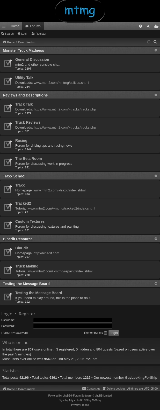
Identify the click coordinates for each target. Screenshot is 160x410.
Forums (35, 26)
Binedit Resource (18, 239)
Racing (21, 140)
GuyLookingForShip (141, 377)
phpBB (66, 395)
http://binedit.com (46, 253)
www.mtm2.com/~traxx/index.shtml (59, 190)
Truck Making (26, 266)
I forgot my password (14, 332)
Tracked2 (23, 203)
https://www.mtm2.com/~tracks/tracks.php (65, 109)
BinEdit (21, 248)
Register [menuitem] (157, 27)
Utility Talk (24, 78)
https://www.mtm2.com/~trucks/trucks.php (65, 127)
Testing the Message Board (26, 284)
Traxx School (14, 176)
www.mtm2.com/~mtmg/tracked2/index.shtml (61, 208)
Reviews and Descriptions (25, 95)
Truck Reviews (27, 122)
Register (41, 33)
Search (9, 33)
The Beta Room (28, 158)
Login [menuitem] (149, 27)
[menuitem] (140, 26)
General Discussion (32, 59)
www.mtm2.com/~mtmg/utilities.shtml (61, 83)
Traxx (20, 185)
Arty (71, 400)
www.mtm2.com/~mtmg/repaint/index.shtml (60, 271)
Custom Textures (30, 221)
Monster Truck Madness (23, 50)
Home (15, 26)
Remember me (95, 333)
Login (24, 33)
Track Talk (24, 104)
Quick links (5, 27)
